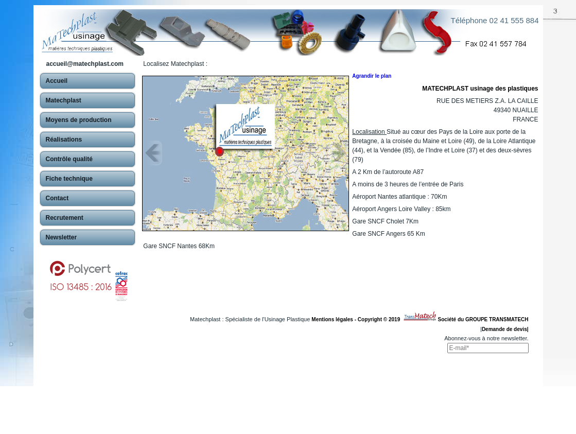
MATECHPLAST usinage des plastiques (480, 88)
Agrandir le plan (371, 76)
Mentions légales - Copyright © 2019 (357, 319)
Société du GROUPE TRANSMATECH (483, 319)
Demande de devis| (505, 329)
